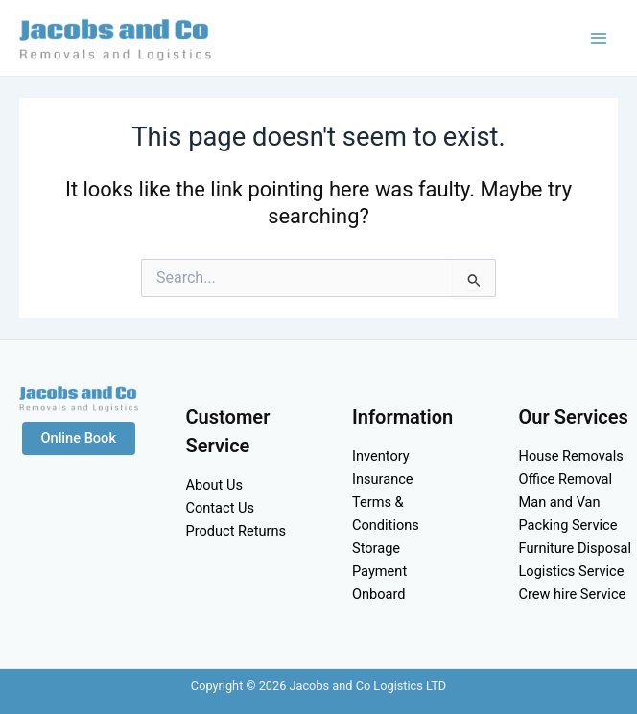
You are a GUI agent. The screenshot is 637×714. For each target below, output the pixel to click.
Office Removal (566, 479)
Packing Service (568, 525)
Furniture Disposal (575, 548)
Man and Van (560, 502)
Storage (376, 548)
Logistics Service (572, 571)
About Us (214, 485)
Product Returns (236, 531)
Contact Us (220, 508)
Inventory (381, 456)
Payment (379, 571)
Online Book (79, 438)
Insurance (382, 479)
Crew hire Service (572, 594)
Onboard (379, 594)
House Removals (571, 456)
